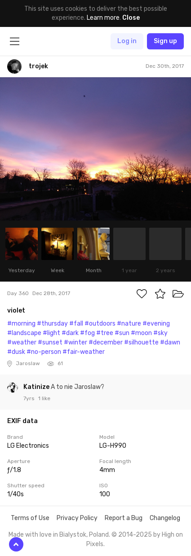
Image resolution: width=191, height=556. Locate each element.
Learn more (103, 18)
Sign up (165, 41)
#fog (87, 333)
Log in (127, 41)
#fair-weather (83, 352)
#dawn (170, 342)
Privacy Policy (77, 518)
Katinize (37, 387)
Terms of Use (30, 518)
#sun (122, 333)
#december (106, 342)
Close (131, 18)
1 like (44, 398)
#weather (21, 342)
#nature (129, 323)
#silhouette (141, 342)
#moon (141, 333)
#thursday (52, 323)
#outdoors (99, 323)
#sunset (50, 342)
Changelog (165, 518)
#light (51, 333)
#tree (104, 333)
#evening (156, 323)
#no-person (44, 352)
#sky (160, 333)
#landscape (24, 333)
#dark (70, 333)
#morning (21, 323)
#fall (76, 323)
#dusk (16, 352)
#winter (75, 342)
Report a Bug (123, 518)
